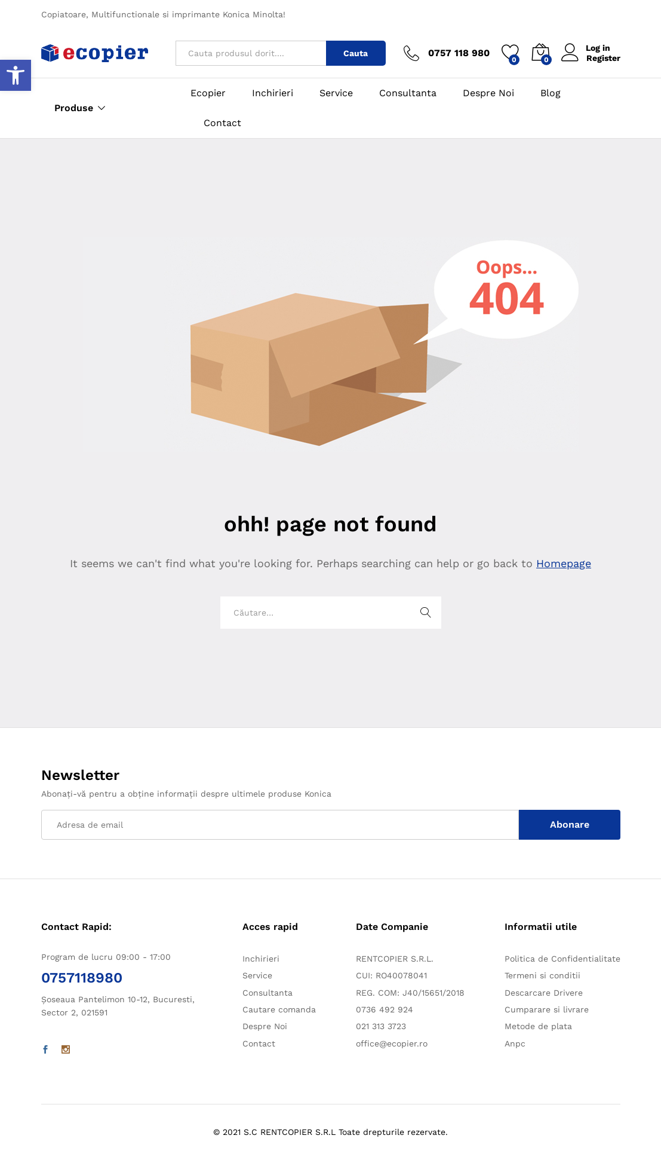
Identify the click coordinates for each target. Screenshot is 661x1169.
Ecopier (208, 93)
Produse (73, 108)
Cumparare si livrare (547, 1009)
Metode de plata (538, 1026)
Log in (586, 48)
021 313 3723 (381, 1026)
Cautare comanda (279, 1009)
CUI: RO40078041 (391, 975)
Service (336, 93)
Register (603, 58)
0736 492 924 (384, 1009)
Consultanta (407, 93)
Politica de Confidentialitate (562, 958)
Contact (222, 123)
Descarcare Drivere (544, 992)
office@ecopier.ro (392, 1043)
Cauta (355, 53)
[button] (15, 75)
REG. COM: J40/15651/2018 (410, 992)
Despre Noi (488, 93)
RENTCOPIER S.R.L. (395, 958)
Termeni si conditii (542, 975)
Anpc (515, 1043)
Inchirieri (272, 93)
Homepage (563, 563)
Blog (550, 93)
